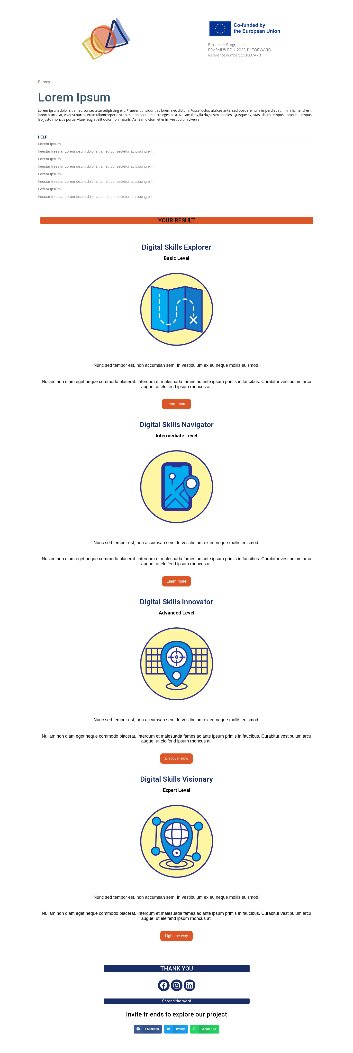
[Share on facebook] (148, 1029)
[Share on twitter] (176, 1029)
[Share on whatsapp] (204, 1029)
